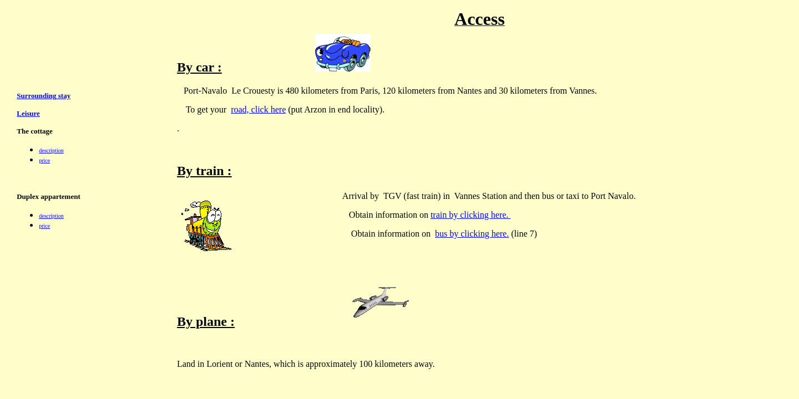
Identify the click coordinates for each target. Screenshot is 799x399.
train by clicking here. (470, 214)
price (44, 160)
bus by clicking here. (472, 233)
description (51, 150)
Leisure (28, 113)
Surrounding (36, 95)
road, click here (258, 109)
